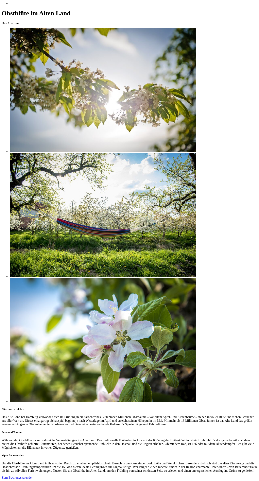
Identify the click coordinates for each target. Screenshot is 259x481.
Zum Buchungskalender (17, 477)
